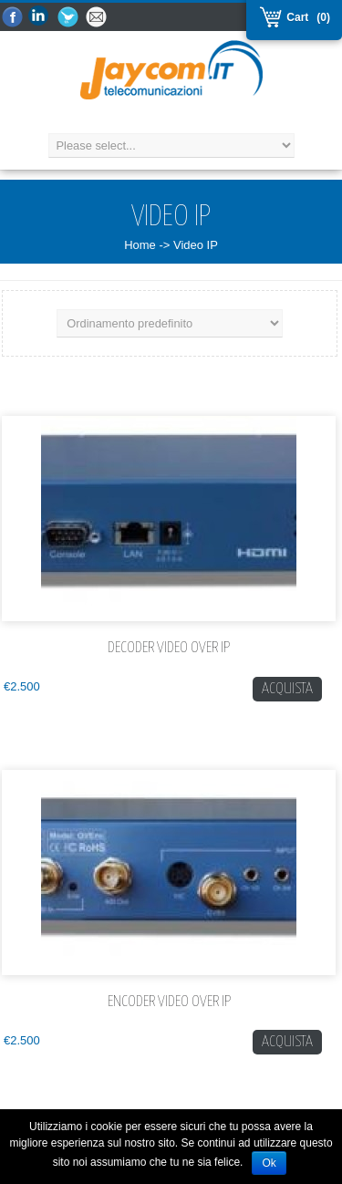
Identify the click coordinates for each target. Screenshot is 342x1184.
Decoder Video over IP (169, 648)
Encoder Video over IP (169, 1002)
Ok (268, 1163)
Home (140, 245)
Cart (295, 17)
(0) (323, 17)
